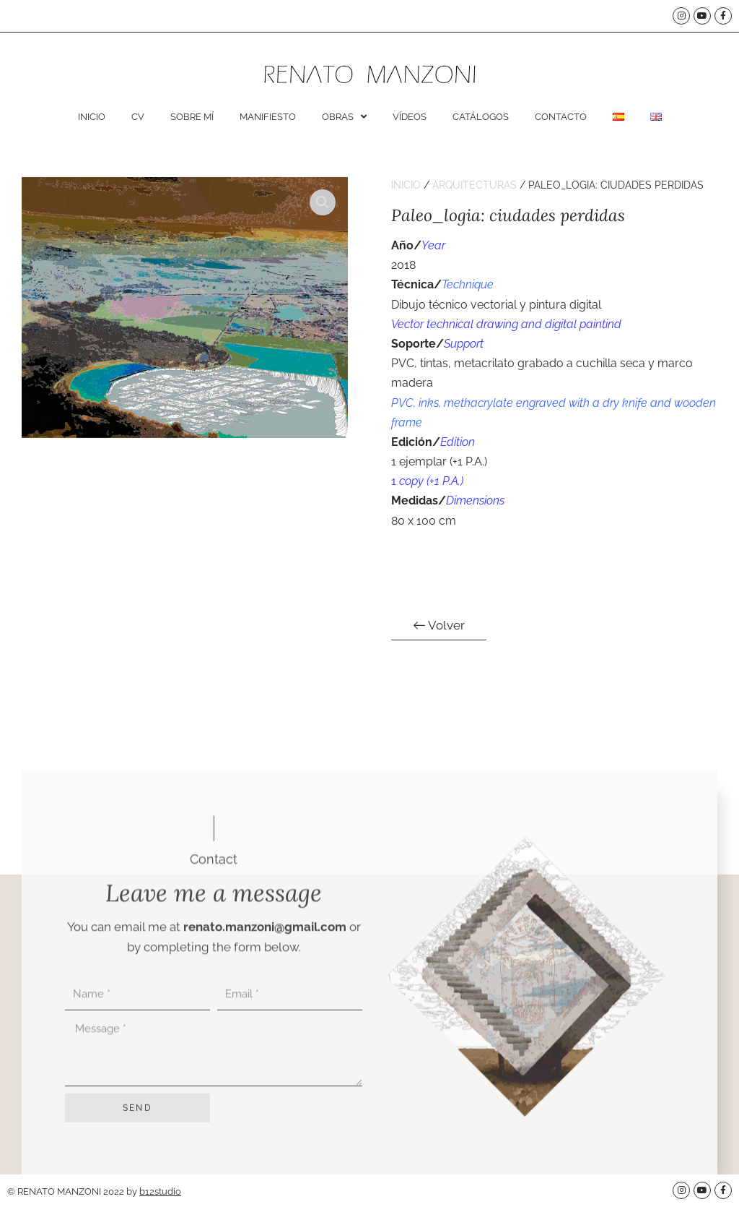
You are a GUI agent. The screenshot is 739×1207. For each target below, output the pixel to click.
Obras (344, 117)
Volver (439, 624)
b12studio (160, 1191)
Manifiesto (268, 116)
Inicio (91, 116)
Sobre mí (192, 116)
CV (137, 116)
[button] (323, 202)
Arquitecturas (474, 185)
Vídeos (410, 116)
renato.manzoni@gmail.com (264, 1114)
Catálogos (480, 116)
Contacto (561, 116)
